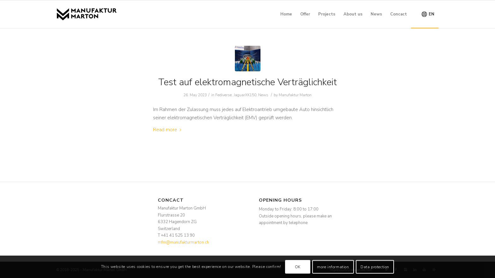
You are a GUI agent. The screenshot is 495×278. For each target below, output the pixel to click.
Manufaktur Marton (295, 95)
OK (298, 266)
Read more (168, 130)
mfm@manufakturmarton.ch (183, 242)
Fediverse (223, 95)
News (263, 95)
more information (333, 266)
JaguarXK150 (245, 95)
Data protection (375, 266)
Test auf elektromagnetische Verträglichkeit (247, 82)
